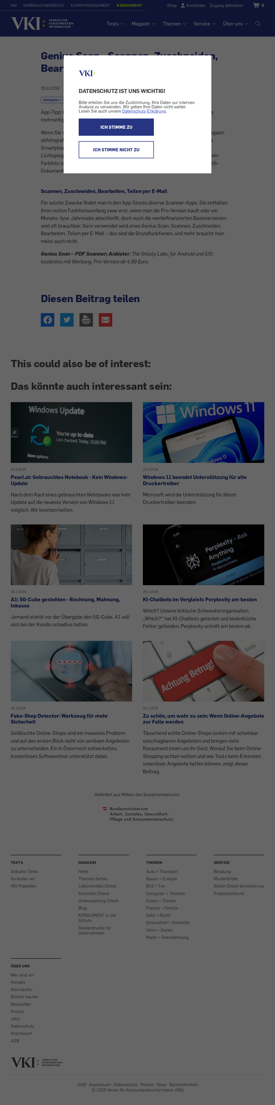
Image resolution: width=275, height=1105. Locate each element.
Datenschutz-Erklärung (144, 111)
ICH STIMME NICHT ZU (116, 149)
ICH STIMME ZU (116, 127)
